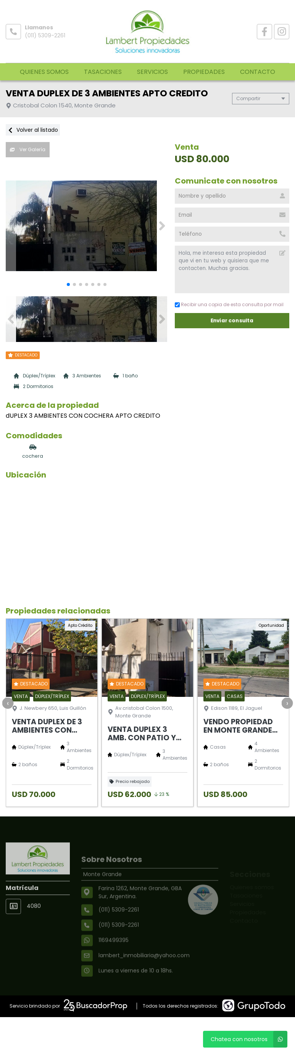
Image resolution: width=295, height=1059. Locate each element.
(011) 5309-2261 (45, 35)
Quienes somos (44, 71)
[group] (86, 225)
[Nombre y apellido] (232, 196)
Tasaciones (103, 71)
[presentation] (7, 703)
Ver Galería (27, 149)
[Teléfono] (232, 234)
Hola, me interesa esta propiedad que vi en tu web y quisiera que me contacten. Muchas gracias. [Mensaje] (232, 269)
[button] (162, 225)
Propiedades (204, 71)
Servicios (152, 71)
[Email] (232, 215)
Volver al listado (33, 130)
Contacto (257, 71)
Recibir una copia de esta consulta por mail (229, 304)
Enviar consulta (232, 320)
